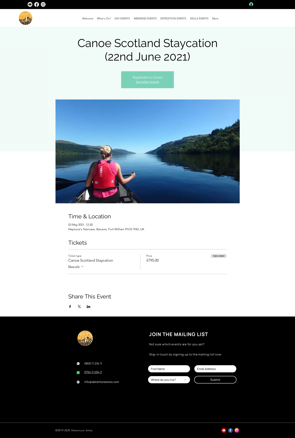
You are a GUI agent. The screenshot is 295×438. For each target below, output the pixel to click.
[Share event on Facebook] (70, 306)
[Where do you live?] (169, 379)
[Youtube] (30, 4)
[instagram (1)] (237, 430)
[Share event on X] (79, 306)
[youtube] (223, 430)
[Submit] (215, 379)
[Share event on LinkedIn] (88, 306)
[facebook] (36, 4)
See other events (147, 82)
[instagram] (43, 4)
